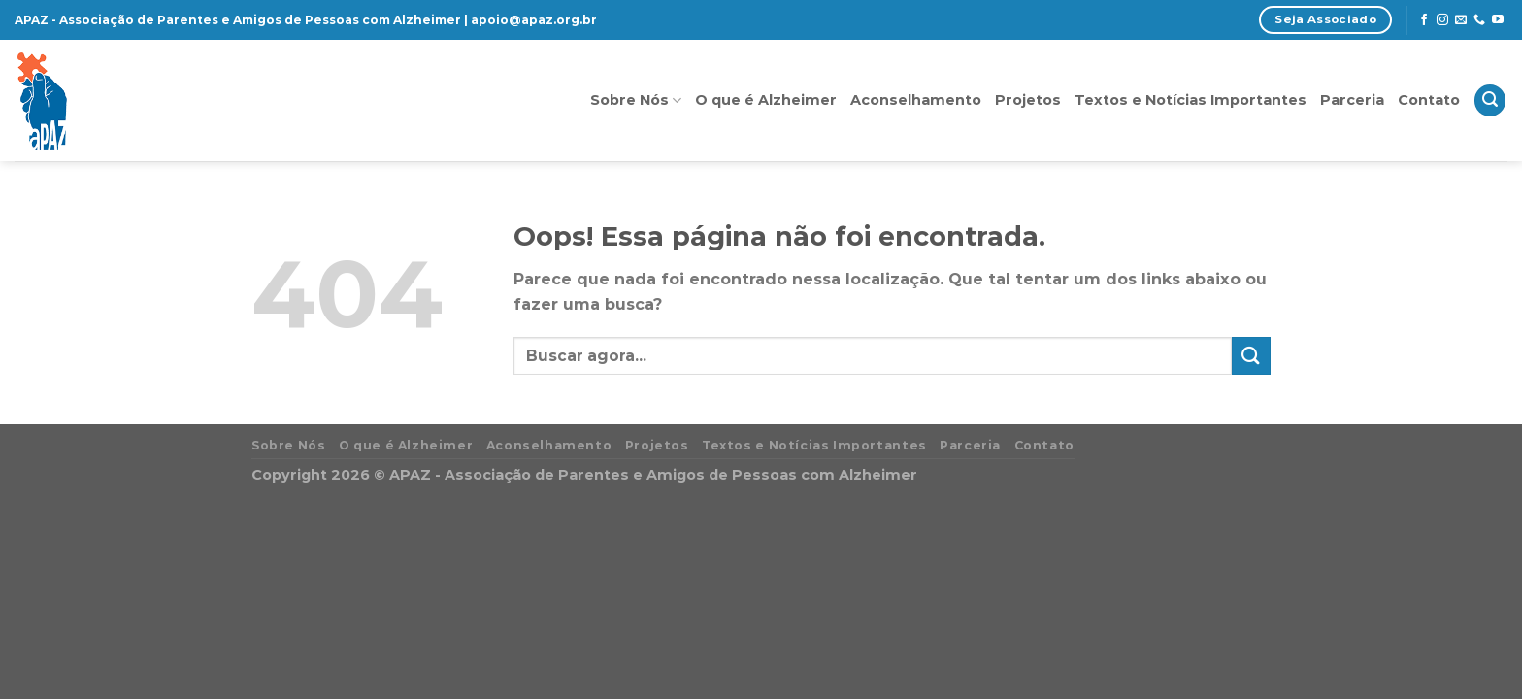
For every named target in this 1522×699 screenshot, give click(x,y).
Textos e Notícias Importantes (1191, 100)
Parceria (1352, 100)
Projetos (1028, 100)
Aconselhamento (915, 100)
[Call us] (1479, 20)
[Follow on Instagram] (1442, 20)
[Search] (1489, 100)
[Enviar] (1251, 356)
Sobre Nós (635, 100)
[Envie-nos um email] (1461, 20)
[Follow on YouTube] (1498, 20)
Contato (1429, 100)
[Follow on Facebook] (1424, 20)
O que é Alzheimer (766, 100)
